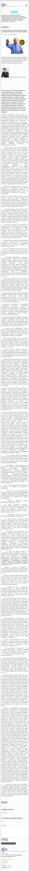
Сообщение (3, 825)
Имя (2, 821)
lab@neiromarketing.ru (17, 855)
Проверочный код (5, 838)
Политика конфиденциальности (8, 856)
